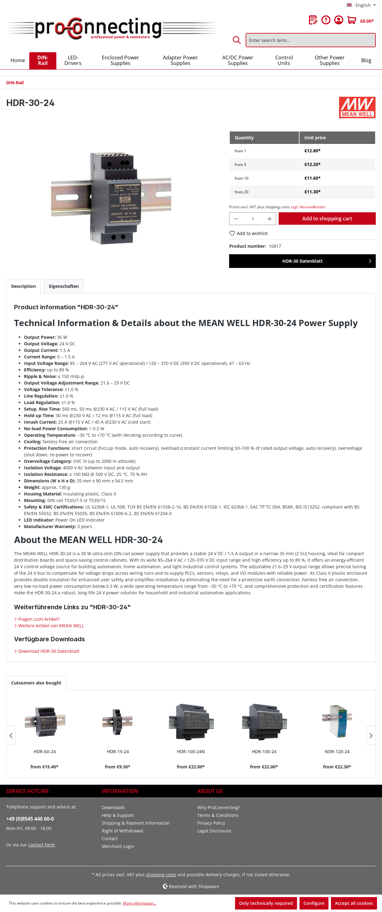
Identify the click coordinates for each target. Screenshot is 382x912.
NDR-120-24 (337, 751)
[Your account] (338, 20)
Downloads (113, 807)
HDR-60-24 (45, 751)
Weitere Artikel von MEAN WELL (50, 626)
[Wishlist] (313, 20)
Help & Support (118, 815)
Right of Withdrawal (122, 831)
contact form (41, 845)
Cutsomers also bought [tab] (36, 683)
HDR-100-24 (264, 751)
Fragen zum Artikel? (38, 619)
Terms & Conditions (217, 815)
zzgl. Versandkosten (308, 207)
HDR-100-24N (191, 751)
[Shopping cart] (360, 20)
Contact (110, 838)
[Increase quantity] (269, 218)
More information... (139, 903)
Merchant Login (118, 846)
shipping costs (161, 874)
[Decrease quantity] (235, 218)
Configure (314, 903)
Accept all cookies (354, 903)
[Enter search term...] (311, 40)
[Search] (237, 40)
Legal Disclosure (214, 831)
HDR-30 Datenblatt (302, 261)
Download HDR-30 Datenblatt (48, 651)
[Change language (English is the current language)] (361, 5)
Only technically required (266, 903)
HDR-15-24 (118, 751)
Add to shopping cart (327, 218)
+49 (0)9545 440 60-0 (30, 818)
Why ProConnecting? (218, 807)
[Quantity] (253, 218)
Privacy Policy (211, 823)
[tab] (23, 286)
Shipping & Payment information (136, 823)
